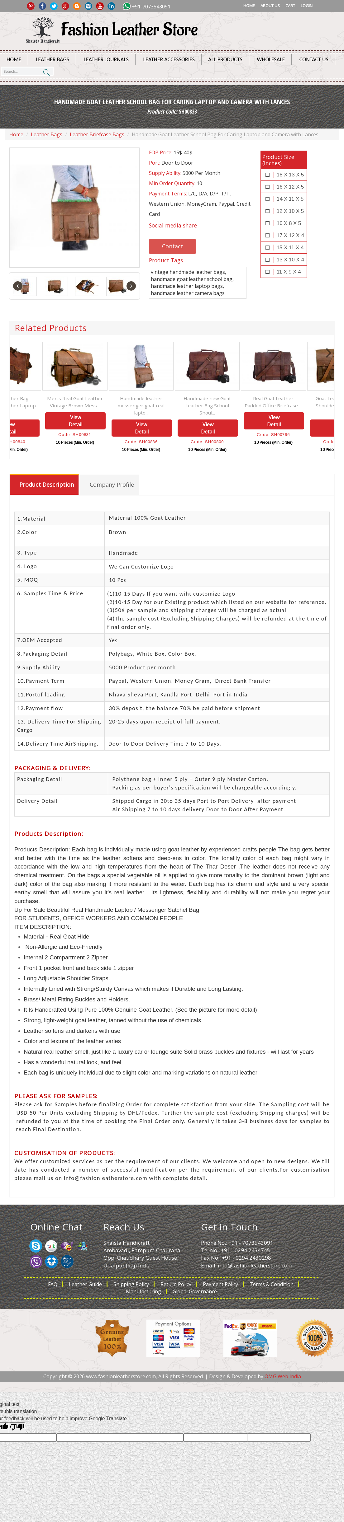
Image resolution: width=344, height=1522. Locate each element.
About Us (270, 5)
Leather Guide (85, 1284)
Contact (172, 246)
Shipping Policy (131, 1284)
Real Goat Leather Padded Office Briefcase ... (308, 402)
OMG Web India (283, 1376)
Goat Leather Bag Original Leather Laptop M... (43, 405)
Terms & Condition (272, 1284)
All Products (225, 59)
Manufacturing (143, 1291)
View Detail (44, 428)
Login (307, 5)
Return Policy (175, 1284)
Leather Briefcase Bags (97, 134)
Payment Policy (220, 1284)
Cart (290, 5)
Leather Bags (52, 59)
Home (249, 5)
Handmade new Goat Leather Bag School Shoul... (241, 405)
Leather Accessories (169, 59)
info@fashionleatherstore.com (255, 1265)
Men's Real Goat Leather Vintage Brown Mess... (109, 402)
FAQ (52, 1284)
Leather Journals (106, 59)
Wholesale (271, 59)
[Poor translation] (17, 1427)
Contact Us (313, 59)
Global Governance (195, 1291)
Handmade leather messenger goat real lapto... (175, 405)
